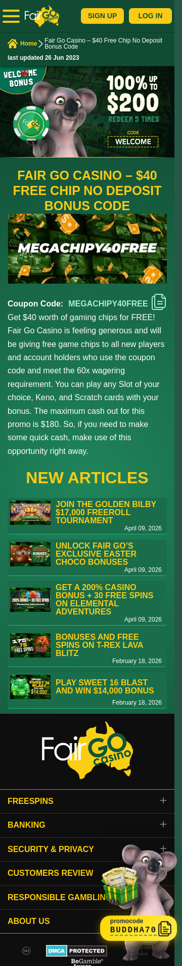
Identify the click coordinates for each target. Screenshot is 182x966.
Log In (150, 16)
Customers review (51, 873)
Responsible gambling (60, 897)
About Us (29, 921)
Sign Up (102, 16)
